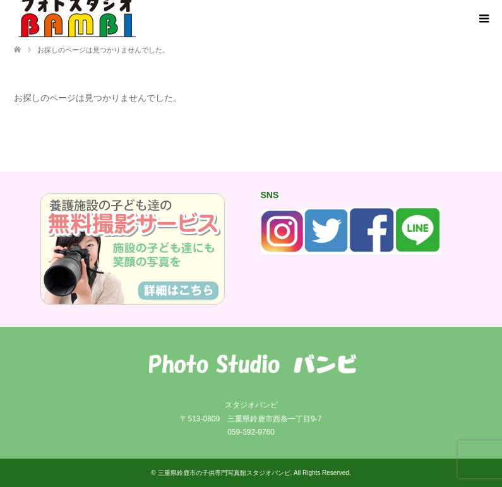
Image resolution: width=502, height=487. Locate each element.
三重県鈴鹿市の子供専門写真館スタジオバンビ (224, 472)
